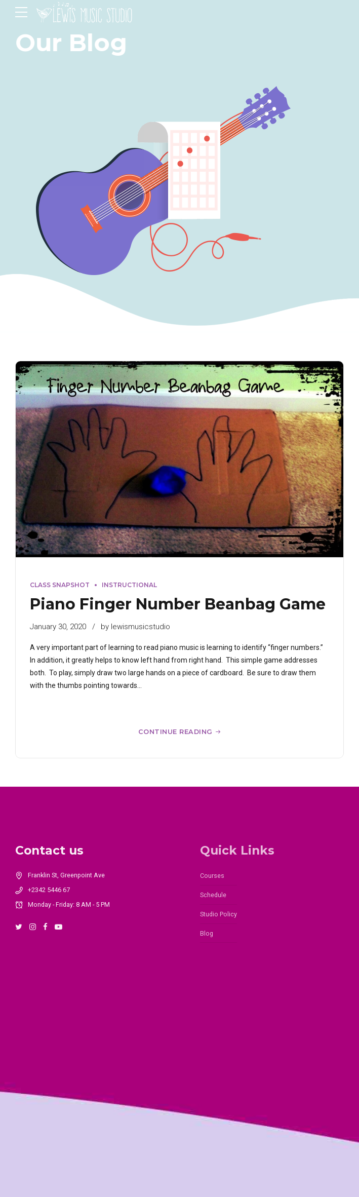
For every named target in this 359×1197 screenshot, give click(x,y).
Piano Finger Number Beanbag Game (178, 604)
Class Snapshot (60, 585)
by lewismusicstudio (135, 626)
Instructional (129, 585)
